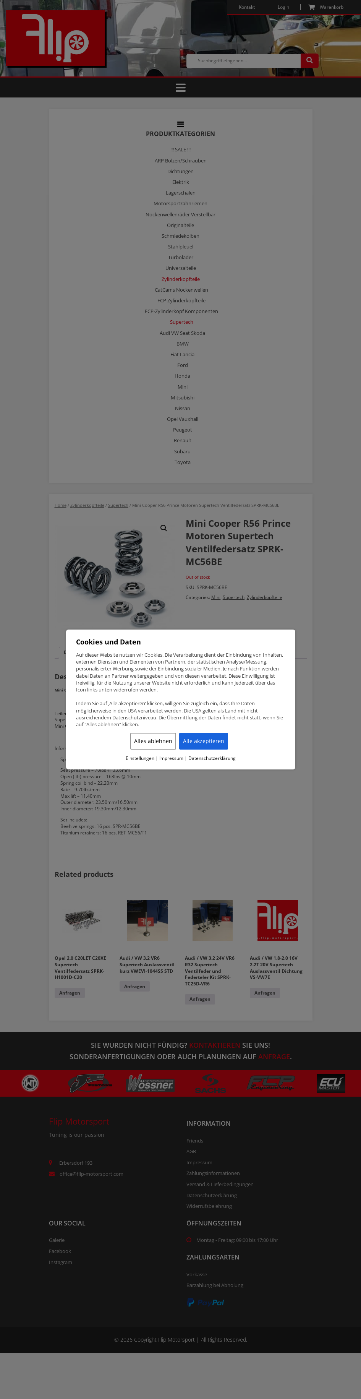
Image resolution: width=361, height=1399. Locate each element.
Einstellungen (140, 758)
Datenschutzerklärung (212, 758)
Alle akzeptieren (203, 741)
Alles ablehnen (153, 741)
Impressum (171, 758)
